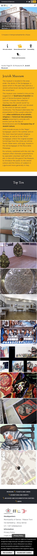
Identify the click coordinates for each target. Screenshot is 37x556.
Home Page (5, 66)
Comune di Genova (7, 1)
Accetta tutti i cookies (24, 552)
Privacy (32, 548)
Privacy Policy (9, 532)
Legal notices (9, 535)
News (19, 501)
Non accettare (7, 552)
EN (35, 2)
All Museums (17, 66)
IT (32, 2)
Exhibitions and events (19, 495)
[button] (19, 468)
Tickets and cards (23, 492)
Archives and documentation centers (19, 498)
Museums (10, 492)
